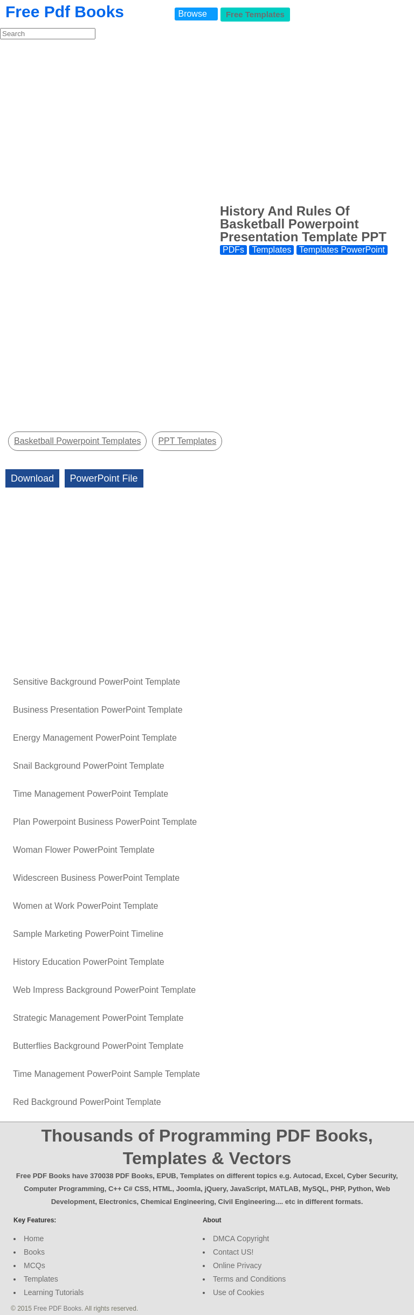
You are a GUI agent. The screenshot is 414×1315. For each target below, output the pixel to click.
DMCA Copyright (241, 1238)
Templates (271, 249)
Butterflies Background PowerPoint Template (98, 1045)
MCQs (34, 1265)
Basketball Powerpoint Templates (77, 441)
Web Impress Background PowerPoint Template (104, 989)
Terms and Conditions (249, 1279)
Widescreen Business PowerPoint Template (96, 877)
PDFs (233, 249)
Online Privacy (237, 1265)
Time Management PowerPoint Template (90, 793)
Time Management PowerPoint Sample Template (106, 1074)
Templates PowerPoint (342, 249)
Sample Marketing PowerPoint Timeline (88, 933)
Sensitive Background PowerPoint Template (96, 681)
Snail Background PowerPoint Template (88, 765)
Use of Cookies (238, 1292)
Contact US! (233, 1252)
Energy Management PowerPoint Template (95, 737)
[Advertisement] (207, 120)
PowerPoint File (104, 478)
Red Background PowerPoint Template (87, 1102)
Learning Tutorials (54, 1292)
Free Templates (255, 14)
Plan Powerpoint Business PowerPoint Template (105, 821)
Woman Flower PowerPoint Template (84, 849)
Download (32, 478)
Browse (192, 13)
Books (34, 1252)
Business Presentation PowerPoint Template (98, 709)
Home (34, 1238)
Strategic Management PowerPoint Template (98, 1017)
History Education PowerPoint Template (88, 961)
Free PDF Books (57, 1308)
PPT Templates (187, 441)
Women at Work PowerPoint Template (85, 905)
